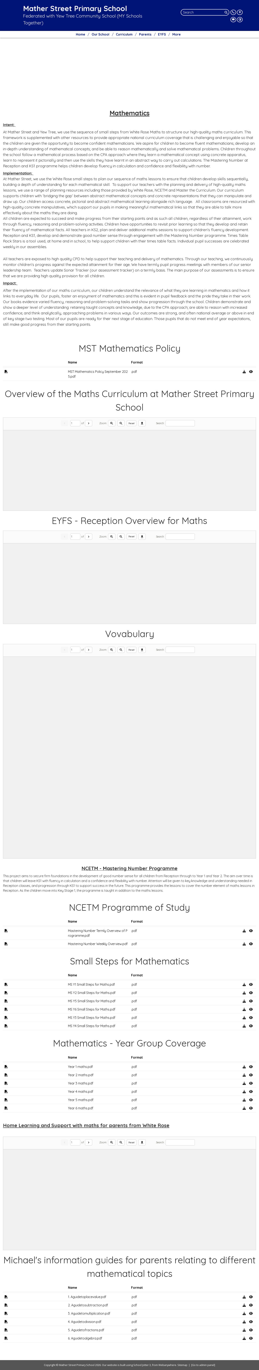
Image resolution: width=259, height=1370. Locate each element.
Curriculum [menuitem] (124, 34)
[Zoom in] (111, 423)
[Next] (88, 423)
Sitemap (182, 1365)
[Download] (142, 423)
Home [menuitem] (80, 34)
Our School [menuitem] (100, 34)
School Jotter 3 (142, 1365)
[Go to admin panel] (203, 1365)
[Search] (226, 12)
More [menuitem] (176, 34)
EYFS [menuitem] (162, 34)
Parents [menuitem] (145, 34)
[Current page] (75, 423)
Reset (131, 423)
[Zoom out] (121, 423)
